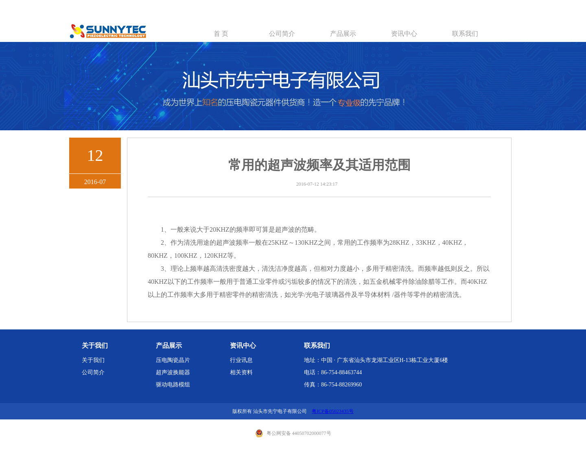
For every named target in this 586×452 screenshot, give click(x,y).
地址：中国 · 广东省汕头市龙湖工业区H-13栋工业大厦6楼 (376, 360)
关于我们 (93, 360)
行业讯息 (241, 360)
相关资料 (241, 372)
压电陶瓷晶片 (173, 360)
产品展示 (343, 33)
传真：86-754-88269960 (333, 385)
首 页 (221, 33)
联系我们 (465, 33)
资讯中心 (404, 33)
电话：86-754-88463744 (333, 372)
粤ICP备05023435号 (333, 411)
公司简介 (282, 33)
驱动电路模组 (173, 385)
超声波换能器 (173, 372)
